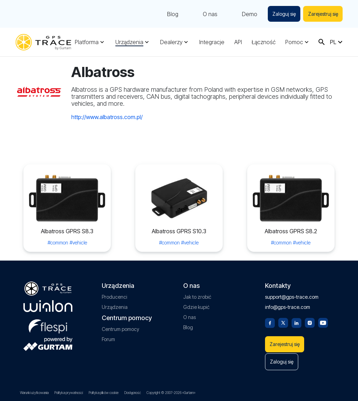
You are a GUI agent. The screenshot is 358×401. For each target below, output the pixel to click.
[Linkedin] (296, 320)
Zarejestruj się (323, 14)
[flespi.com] (48, 323)
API (238, 42)
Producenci (114, 295)
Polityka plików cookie (103, 392)
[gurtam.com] (48, 304)
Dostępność (132, 392)
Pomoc (294, 42)
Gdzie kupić (196, 305)
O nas (209, 14)
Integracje (211, 42)
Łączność (263, 42)
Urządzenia (129, 42)
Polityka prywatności (68, 392)
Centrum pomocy (120, 327)
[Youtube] (323, 320)
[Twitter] (283, 320)
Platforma (87, 42)
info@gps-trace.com (287, 305)
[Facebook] (270, 320)
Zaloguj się (283, 14)
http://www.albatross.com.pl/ (107, 116)
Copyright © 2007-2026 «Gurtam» (170, 392)
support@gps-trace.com (291, 295)
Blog (171, 14)
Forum (108, 337)
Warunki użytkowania (34, 392)
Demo (248, 14)
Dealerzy (171, 42)
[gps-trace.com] (43, 42)
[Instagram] (310, 320)
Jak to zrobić (197, 295)
